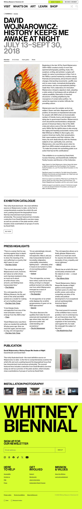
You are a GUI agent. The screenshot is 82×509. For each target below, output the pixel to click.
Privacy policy (7, 495)
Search (77, 6)
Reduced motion (16, 500)
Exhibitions (8, 13)
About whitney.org (32, 495)
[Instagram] (5, 457)
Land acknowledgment (61, 477)
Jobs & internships (34, 480)
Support (31, 474)
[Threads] (9, 457)
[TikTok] (18, 457)
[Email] (29, 450)
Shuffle (71, 6)
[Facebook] (13, 457)
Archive (16, 13)
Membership (33, 477)
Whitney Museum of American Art (14, 2)
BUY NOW (8, 231)
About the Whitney (60, 474)
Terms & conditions (19, 495)
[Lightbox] (22, 91)
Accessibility (7, 474)
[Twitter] (22, 457)
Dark (6, 500)
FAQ (5, 480)
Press (5, 483)
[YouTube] (27, 457)
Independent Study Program (37, 483)
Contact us (7, 477)
